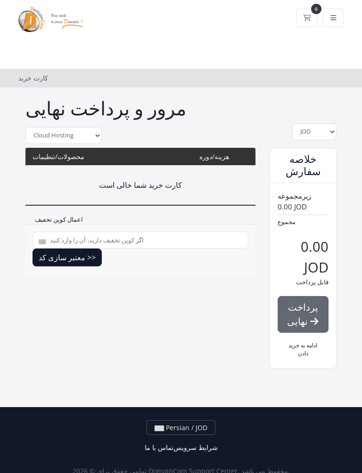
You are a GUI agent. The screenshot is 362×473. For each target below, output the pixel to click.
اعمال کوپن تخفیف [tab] (59, 219)
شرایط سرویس (195, 447)
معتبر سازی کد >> (67, 257)
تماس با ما (159, 447)
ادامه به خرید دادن (302, 349)
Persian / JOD (181, 427)
